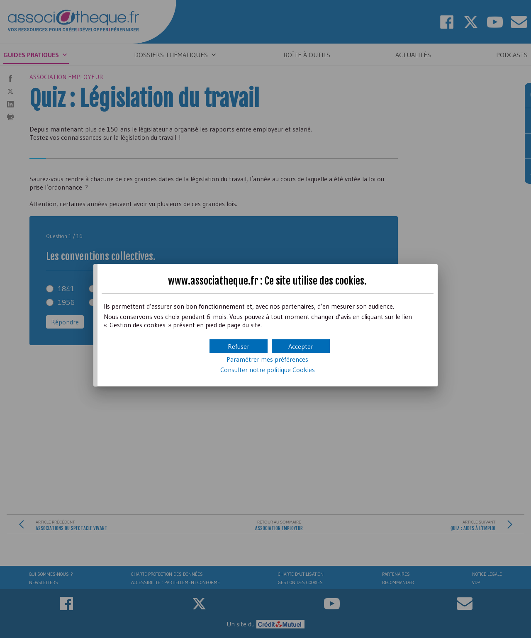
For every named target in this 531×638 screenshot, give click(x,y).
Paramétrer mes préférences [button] (267, 359)
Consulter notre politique (267, 369)
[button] (301, 346)
